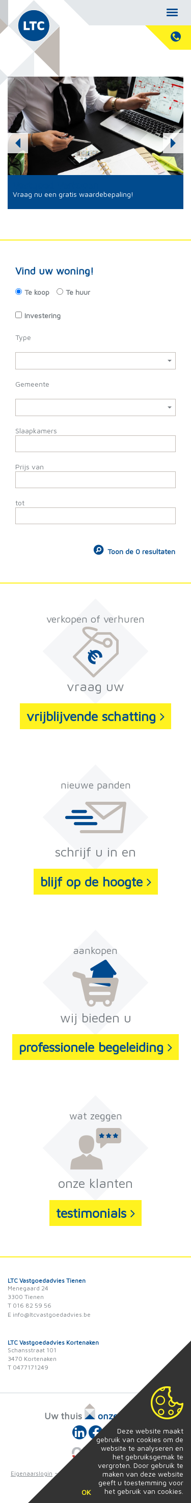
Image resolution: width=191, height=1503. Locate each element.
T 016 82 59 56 (29, 1305)
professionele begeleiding (95, 1046)
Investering (42, 315)
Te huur (78, 292)
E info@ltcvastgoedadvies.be (49, 1314)
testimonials (95, 1212)
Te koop (36, 292)
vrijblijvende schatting (95, 716)
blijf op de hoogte (95, 881)
